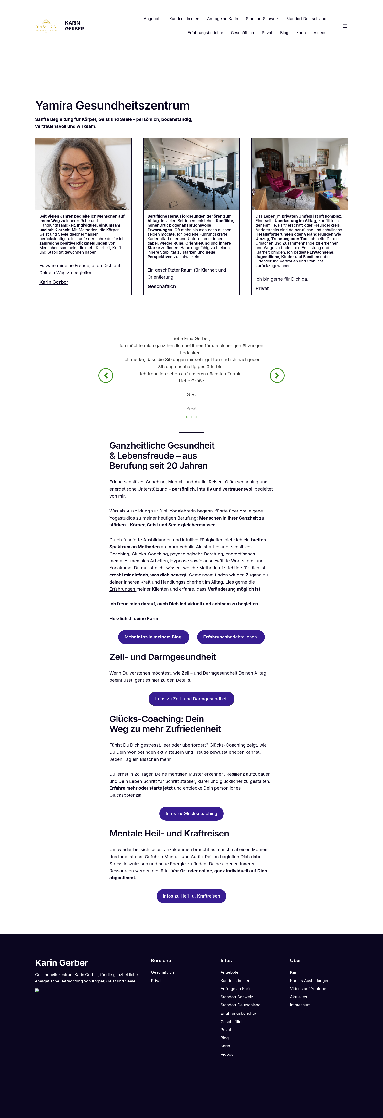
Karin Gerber (74, 25)
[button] (105, 376)
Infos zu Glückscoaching (191, 814)
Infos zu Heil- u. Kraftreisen (191, 897)
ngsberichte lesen (230, 638)
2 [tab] (191, 418)
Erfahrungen (122, 590)
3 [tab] (196, 418)
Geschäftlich (162, 286)
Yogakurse (120, 569)
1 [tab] (186, 418)
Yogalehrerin (183, 512)
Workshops (243, 562)
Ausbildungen (158, 541)
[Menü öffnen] (345, 26)
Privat (262, 288)
